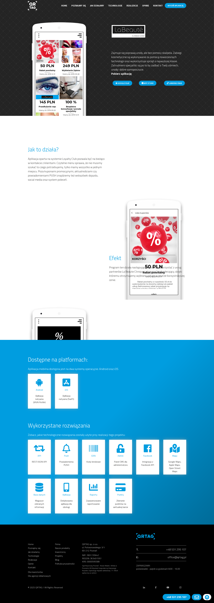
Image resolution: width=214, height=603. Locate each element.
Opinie (145, 5)
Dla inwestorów (35, 572)
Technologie (115, 5)
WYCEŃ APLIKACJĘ (175, 5)
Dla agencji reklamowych (39, 576)
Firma (57, 544)
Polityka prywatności (65, 563)
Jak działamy (97, 5)
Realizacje (132, 5)
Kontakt (158, 5)
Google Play (122, 83)
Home (64, 5)
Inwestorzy (60, 552)
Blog (57, 559)
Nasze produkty (62, 548)
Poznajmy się (78, 5)
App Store (148, 83)
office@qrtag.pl (177, 557)
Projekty (59, 556)
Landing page (174, 83)
